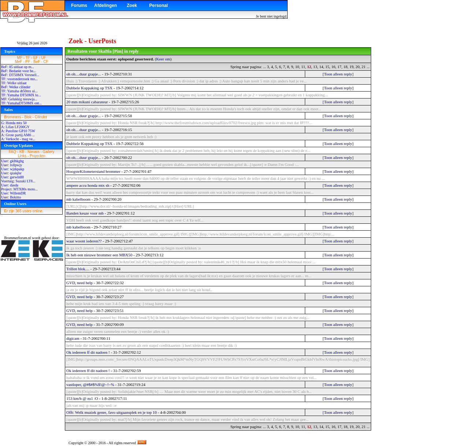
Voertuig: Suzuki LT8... (18, 181)
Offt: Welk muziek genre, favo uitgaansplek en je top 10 (111, 412)
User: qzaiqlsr (11, 173)
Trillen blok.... (77, 269)
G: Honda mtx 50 (14, 123)
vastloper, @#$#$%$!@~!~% (90, 384)
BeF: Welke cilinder (15, 87)
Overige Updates (18, 145)
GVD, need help (79, 282)
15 (327, 66)
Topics (9, 51)
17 (339, 66)
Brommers (12, 117)
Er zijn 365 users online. (23, 211)
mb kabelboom (78, 199)
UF (43, 58)
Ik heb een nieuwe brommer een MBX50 (99, 255)
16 (333, 66)
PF (27, 62)
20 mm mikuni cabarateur (87, 102)
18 (345, 66)
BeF (36, 62)
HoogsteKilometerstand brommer (93, 171)
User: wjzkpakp (12, 169)
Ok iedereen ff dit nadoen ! (88, 352)
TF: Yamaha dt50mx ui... (19, 91)
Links (22, 156)
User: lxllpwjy (11, 165)
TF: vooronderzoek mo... (19, 79)
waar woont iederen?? (84, 241)
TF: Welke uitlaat (14, 83)
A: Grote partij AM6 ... (18, 135)
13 (315, 66)
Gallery (49, 152)
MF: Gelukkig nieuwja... (19, 99)
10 (297, 66)
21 (364, 66)
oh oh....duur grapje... (83, 74)
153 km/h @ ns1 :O (82, 398)
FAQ (12, 152)
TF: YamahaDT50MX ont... (21, 103)
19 (352, 66)
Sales (8, 109)
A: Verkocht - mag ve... (18, 139)
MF (19, 58)
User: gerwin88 (12, 177)
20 (357, 66)
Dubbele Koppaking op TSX (89, 88)
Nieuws (33, 152)
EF (35, 58)
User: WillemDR (13, 193)
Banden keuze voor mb (85, 213)
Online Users (15, 203)
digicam (72, 338)
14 (321, 66)
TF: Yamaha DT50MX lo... (21, 95)
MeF (18, 62)
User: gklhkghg (12, 161)
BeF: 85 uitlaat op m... (17, 67)
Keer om (163, 59)
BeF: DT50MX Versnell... (20, 75)
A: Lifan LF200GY (15, 127)
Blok (27, 117)
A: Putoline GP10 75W (18, 131)
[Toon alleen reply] (337, 74)
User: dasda (9, 185)
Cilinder (41, 117)
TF (28, 58)
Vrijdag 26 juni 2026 (32, 43)
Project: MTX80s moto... (19, 189)
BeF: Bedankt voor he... (18, 71)
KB (21, 152)
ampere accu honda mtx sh (87, 185)
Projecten (37, 156)
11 (303, 66)
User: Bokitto (11, 197)
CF (45, 62)
